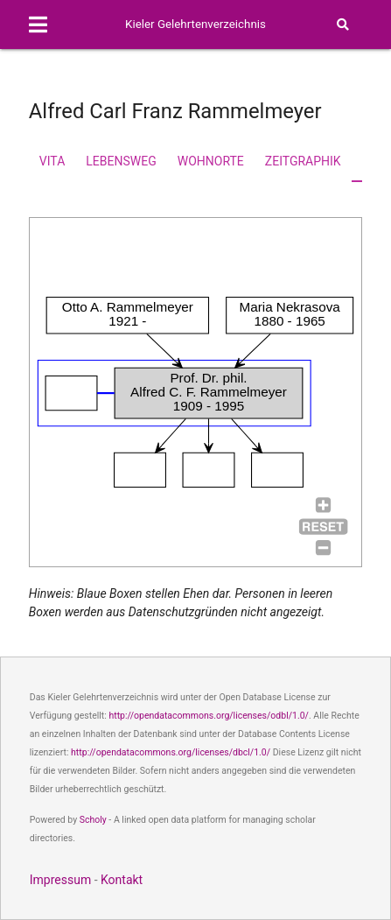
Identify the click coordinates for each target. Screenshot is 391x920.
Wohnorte (211, 161)
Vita (52, 161)
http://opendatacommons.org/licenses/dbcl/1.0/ (170, 752)
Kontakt (122, 880)
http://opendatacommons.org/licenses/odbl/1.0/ (208, 715)
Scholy (93, 819)
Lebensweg (121, 161)
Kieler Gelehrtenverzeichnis (195, 24)
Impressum (60, 880)
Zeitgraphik (303, 161)
